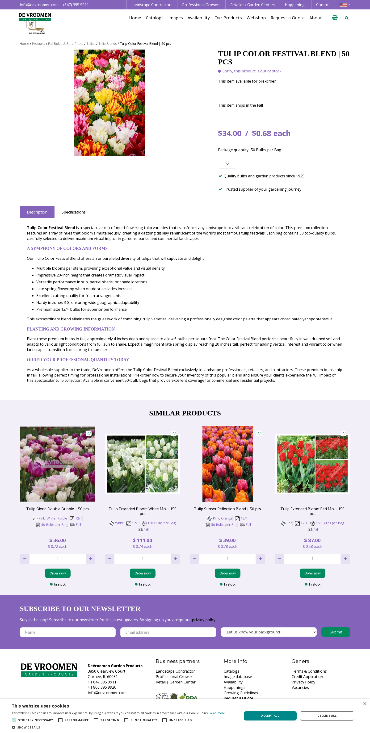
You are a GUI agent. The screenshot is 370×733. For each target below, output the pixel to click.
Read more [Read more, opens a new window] (217, 713)
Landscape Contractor (175, 671)
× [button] (364, 704)
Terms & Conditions (309, 671)
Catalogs (231, 671)
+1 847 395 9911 (102, 682)
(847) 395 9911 (76, 4)
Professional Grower (174, 676)
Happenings (234, 687)
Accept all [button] (270, 716)
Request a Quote (238, 698)
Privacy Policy (303, 682)
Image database (238, 676)
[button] (118, 727)
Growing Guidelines (241, 692)
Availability (233, 682)
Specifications (74, 212)
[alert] (185, 716)
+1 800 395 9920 (102, 687)
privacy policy (203, 619)
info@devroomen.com (39, 4)
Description (37, 212)
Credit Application (307, 676)
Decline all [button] (326, 716)
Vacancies (300, 687)
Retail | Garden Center (176, 682)
